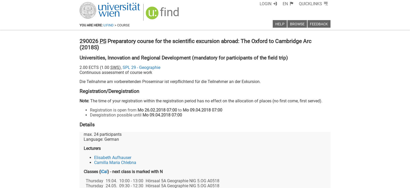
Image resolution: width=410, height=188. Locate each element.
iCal (103, 171)
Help (279, 24)
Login (265, 3)
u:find (108, 25)
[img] (163, 14)
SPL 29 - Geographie (141, 67)
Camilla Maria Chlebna (115, 162)
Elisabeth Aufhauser (112, 157)
